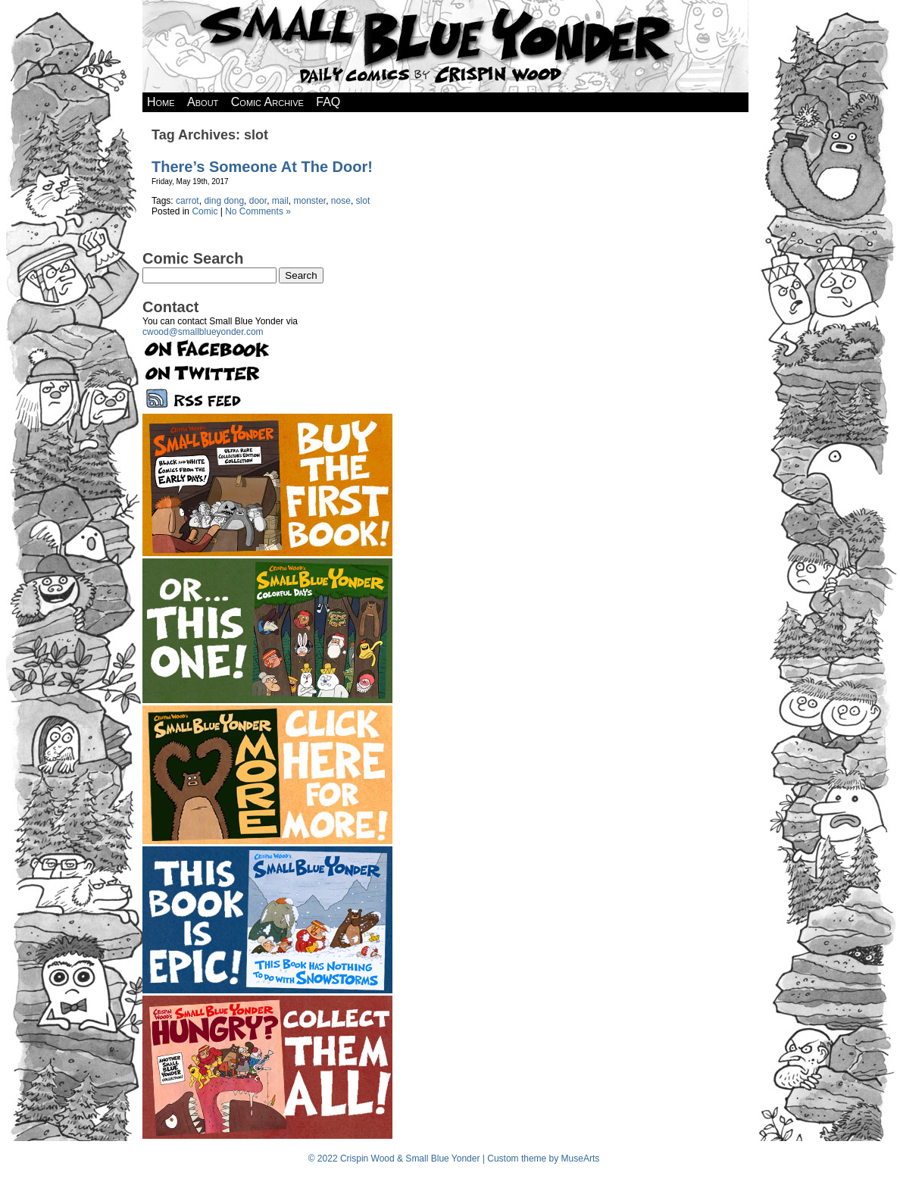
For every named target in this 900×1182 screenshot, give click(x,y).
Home (161, 101)
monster (309, 200)
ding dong (224, 200)
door (258, 200)
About (202, 101)
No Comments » (258, 211)
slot (363, 200)
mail (280, 200)
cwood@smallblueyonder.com (203, 332)
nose (341, 200)
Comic (204, 211)
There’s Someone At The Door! (262, 166)
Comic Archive (267, 101)
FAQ (328, 101)
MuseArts (580, 1158)
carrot (187, 200)
